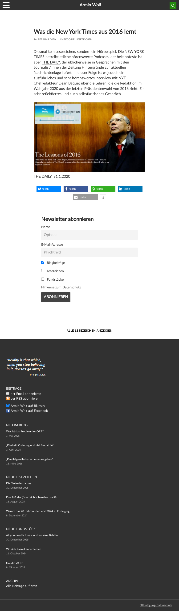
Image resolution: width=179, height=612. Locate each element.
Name (45, 227)
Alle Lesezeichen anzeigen (89, 330)
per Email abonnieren (26, 394)
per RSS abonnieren (25, 398)
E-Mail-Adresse (52, 244)
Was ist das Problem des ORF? (25, 431)
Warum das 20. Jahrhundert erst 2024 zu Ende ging (37, 511)
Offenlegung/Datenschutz (156, 605)
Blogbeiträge (53, 263)
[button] (49, 189)
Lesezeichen (84, 39)
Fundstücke (52, 279)
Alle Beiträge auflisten (21, 586)
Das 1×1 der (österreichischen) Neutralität (31, 497)
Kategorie (67, 39)
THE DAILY (51, 62)
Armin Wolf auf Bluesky (28, 406)
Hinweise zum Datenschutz (61, 287)
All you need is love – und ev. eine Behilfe (32, 535)
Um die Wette (14, 563)
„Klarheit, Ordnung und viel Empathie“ (29, 445)
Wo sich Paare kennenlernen (23, 549)
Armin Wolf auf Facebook (29, 411)
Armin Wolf (90, 5)
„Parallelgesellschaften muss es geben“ (29, 459)
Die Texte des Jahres (18, 483)
